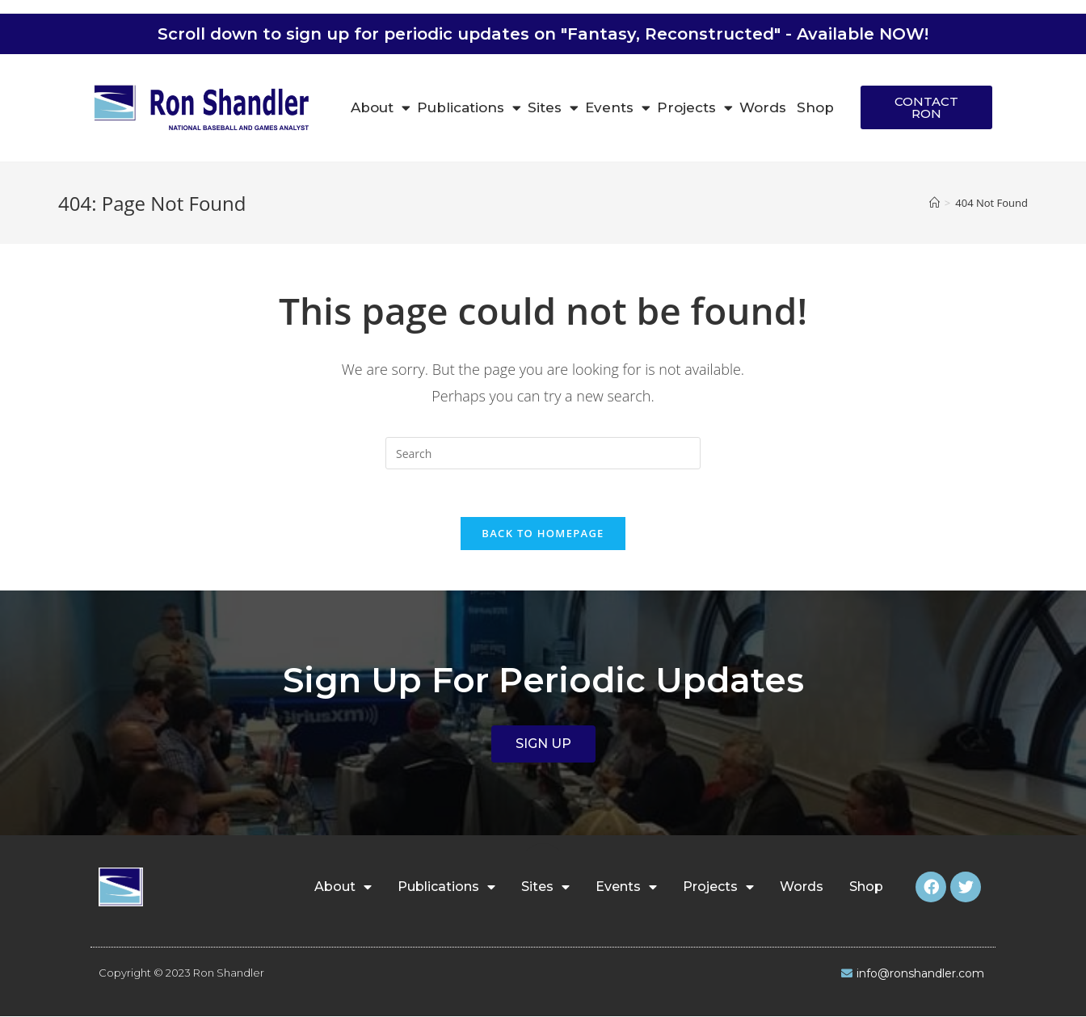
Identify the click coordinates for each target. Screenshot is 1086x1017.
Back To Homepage (543, 534)
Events (617, 108)
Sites (553, 108)
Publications (469, 108)
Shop (815, 107)
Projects (695, 108)
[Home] (934, 202)
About (380, 108)
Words (762, 107)
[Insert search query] (543, 453)
